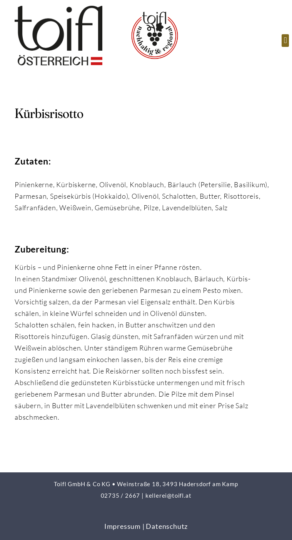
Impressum (122, 526)
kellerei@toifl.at (168, 495)
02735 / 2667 (120, 495)
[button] (285, 40)
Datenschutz (167, 526)
